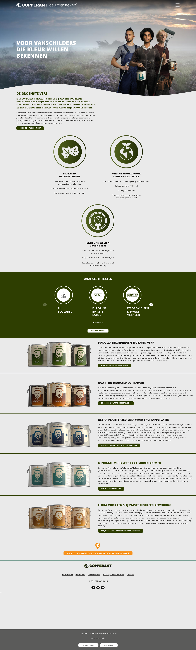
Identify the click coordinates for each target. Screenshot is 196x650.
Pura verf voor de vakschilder (114, 365)
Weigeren (108, 645)
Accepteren (89, 645)
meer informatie (98, 638)
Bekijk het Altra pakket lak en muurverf (119, 445)
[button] (45, 304)
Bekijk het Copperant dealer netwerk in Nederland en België (98, 553)
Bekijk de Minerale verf (111, 489)
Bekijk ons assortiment (30, 128)
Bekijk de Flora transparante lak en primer (120, 531)
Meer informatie (98, 330)
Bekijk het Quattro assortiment (116, 403)
